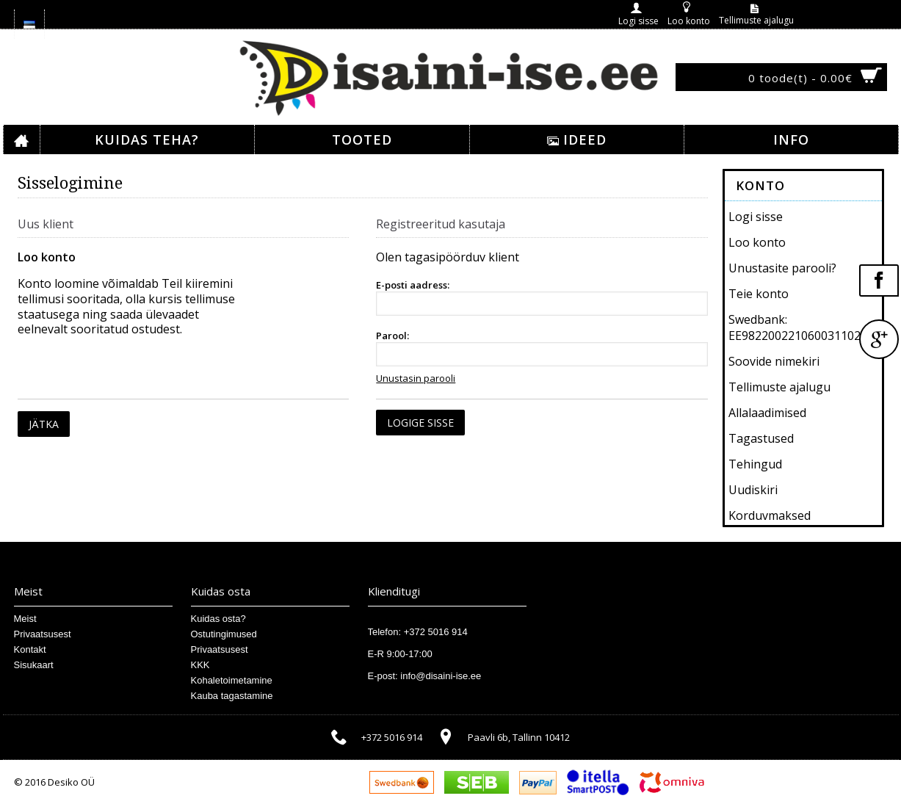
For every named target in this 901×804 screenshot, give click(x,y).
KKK (200, 664)
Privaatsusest (42, 634)
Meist (25, 618)
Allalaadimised (767, 413)
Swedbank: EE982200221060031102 (794, 327)
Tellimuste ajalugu (779, 387)
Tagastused (761, 438)
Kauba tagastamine (232, 695)
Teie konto (758, 294)
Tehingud (755, 464)
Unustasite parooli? (782, 268)
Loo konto (757, 242)
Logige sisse (420, 423)
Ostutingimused (224, 634)
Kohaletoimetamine (231, 680)
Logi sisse (755, 217)
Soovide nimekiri (773, 361)
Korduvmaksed (769, 515)
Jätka (44, 424)
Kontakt (30, 649)
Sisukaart (34, 664)
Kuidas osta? (218, 618)
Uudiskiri (753, 490)
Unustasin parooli (415, 378)
